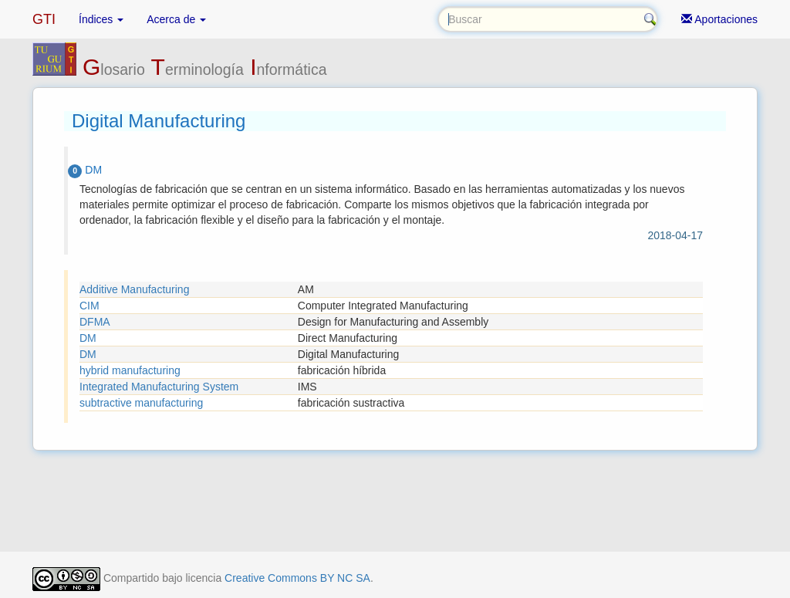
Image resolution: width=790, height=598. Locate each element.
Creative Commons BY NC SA (297, 578)
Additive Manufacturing (134, 289)
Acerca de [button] (176, 19)
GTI (44, 19)
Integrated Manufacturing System (158, 386)
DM (87, 338)
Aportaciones (719, 19)
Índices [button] (101, 19)
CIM (89, 305)
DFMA (94, 322)
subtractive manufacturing (141, 403)
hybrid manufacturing (130, 370)
